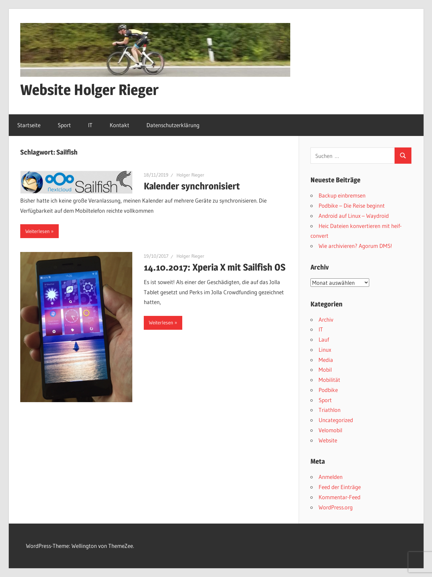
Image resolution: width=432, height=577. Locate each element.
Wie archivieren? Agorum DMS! (355, 245)
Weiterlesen (37, 231)
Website (328, 440)
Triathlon (330, 409)
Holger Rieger (190, 175)
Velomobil (330, 430)
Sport (64, 125)
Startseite (28, 125)
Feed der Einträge (340, 486)
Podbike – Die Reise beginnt (352, 205)
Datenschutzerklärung (172, 125)
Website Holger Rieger (89, 89)
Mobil (325, 369)
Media (326, 359)
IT (90, 125)
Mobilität (329, 379)
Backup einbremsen (342, 195)
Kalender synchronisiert (192, 186)
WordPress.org (336, 507)
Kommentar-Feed (339, 497)
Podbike (328, 389)
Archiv (326, 319)
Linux (325, 349)
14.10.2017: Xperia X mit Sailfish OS (215, 267)
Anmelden (331, 476)
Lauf (324, 339)
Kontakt (119, 125)
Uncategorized (336, 419)
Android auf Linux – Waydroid (354, 215)
